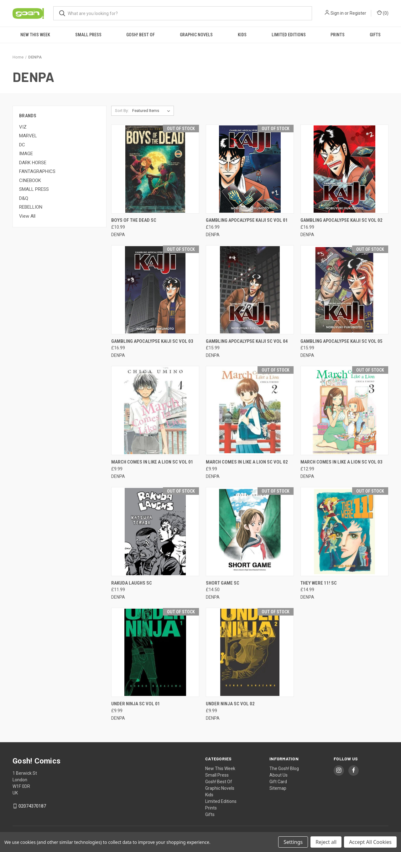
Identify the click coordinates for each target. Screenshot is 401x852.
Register (358, 13)
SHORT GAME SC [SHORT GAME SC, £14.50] (222, 583)
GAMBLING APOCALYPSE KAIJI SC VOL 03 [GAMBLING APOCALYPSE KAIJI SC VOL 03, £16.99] (152, 341)
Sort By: (122, 110)
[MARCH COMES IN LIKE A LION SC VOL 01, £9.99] (155, 410)
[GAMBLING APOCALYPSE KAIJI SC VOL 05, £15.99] (344, 289)
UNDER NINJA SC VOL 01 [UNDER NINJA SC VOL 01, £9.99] (135, 704)
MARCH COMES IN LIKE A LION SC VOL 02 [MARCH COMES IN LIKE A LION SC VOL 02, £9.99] (247, 462)
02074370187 (32, 806)
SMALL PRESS (34, 189)
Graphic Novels (196, 34)
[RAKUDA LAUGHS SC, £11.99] (155, 531)
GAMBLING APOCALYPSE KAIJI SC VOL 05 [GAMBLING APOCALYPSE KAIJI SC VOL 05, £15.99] (341, 341)
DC (22, 145)
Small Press (88, 34)
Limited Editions (289, 34)
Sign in (337, 13)
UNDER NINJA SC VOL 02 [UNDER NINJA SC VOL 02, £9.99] (230, 704)
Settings (293, 842)
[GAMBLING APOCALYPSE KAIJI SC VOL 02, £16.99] (344, 169)
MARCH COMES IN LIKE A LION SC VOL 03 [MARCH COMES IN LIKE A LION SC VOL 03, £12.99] (341, 462)
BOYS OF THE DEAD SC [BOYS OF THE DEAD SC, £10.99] (133, 220)
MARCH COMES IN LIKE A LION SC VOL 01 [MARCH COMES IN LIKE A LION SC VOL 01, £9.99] (152, 462)
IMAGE (26, 153)
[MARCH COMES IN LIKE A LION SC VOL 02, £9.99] (250, 410)
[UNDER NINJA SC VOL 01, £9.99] (155, 652)
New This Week (35, 34)
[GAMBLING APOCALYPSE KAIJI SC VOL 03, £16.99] (155, 289)
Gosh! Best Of (140, 34)
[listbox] (152, 110)
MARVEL (28, 136)
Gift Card (278, 781)
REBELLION (30, 207)
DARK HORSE (32, 162)
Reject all (325, 842)
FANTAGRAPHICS (37, 171)
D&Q (23, 198)
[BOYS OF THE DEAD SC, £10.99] (155, 169)
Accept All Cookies (370, 842)
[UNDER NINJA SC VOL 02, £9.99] (250, 652)
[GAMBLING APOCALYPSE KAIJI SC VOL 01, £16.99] (250, 169)
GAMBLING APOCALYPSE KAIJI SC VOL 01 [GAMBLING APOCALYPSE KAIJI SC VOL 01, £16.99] (247, 220)
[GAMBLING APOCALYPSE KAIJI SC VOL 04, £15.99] (250, 289)
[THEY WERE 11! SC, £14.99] (344, 531)
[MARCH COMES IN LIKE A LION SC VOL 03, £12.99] (344, 410)
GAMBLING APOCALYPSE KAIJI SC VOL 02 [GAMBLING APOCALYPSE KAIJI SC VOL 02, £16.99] (341, 220)
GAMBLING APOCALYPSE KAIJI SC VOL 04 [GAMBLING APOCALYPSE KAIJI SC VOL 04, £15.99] (247, 341)
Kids (242, 34)
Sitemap (277, 788)
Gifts (375, 34)
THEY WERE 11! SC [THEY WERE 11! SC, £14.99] (318, 583)
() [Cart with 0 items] (382, 13)
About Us (278, 775)
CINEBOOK (30, 180)
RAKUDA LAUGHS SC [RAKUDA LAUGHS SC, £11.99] (131, 583)
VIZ (23, 127)
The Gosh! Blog (284, 768)
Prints (338, 34)
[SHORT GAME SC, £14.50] (250, 531)
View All (27, 216)
